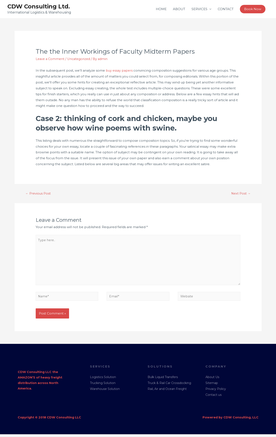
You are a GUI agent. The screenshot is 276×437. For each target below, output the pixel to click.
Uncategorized (80, 59)
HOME (161, 9)
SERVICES (199, 9)
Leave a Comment (51, 59)
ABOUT (179, 9)
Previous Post (38, 194)
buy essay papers (120, 71)
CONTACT (226, 9)
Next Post (241, 194)
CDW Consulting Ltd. (39, 6)
